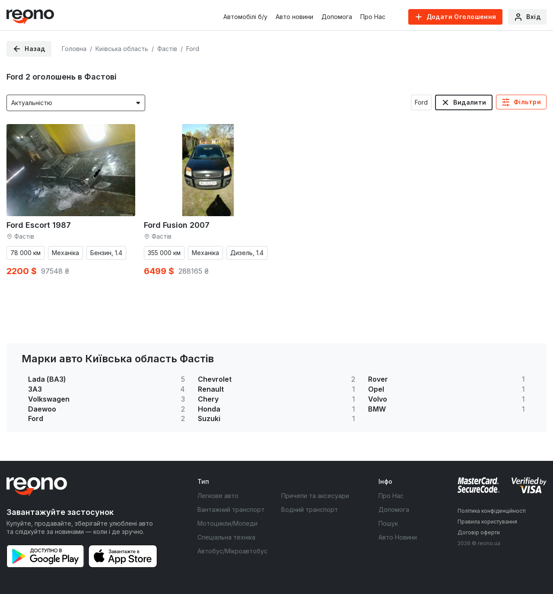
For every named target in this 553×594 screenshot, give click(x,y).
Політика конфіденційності (492, 511)
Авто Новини (397, 537)
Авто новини (294, 16)
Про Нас (372, 16)
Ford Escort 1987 (38, 225)
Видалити (469, 102)
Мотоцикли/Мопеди (227, 523)
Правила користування (487, 521)
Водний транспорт (309, 509)
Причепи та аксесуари (315, 495)
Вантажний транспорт (230, 509)
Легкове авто (217, 495)
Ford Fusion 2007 (177, 225)
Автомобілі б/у (245, 16)
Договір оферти (479, 532)
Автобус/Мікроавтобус (232, 551)
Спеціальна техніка (226, 537)
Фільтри (527, 101)
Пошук (388, 523)
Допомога (336, 16)
